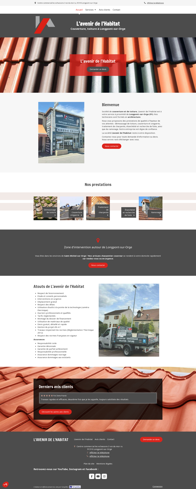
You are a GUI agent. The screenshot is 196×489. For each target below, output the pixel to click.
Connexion (157, 486)
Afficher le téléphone (155, 3)
